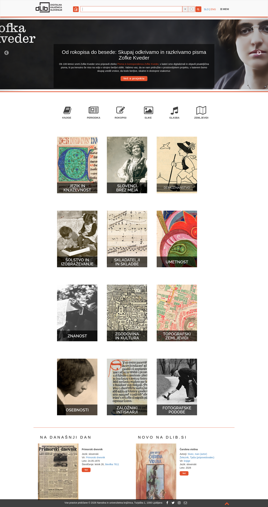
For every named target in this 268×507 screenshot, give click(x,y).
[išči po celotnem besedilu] (191, 9)
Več (86, 470)
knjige (187, 461)
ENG (213, 9)
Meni (224, 9)
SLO (206, 9)
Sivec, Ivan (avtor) (197, 454)
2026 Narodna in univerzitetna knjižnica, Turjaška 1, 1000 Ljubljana (126, 502)
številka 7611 (112, 464)
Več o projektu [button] (134, 78)
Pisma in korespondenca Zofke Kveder (138, 64)
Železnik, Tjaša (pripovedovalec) (197, 457)
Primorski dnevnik (95, 457)
